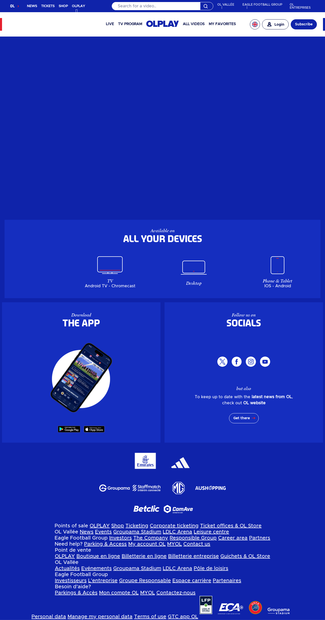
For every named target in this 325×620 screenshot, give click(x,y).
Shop (117, 525)
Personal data (48, 616)
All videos (194, 24)
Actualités (67, 568)
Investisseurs (71, 580)
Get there (241, 418)
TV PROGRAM (130, 24)
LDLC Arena (177, 531)
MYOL (174, 544)
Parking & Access (105, 544)
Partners (259, 538)
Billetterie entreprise (193, 556)
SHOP (63, 6)
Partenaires (227, 580)
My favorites (222, 24)
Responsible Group (193, 538)
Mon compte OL (119, 592)
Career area (233, 538)
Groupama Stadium (137, 531)
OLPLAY (100, 525)
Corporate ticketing (174, 525)
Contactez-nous (176, 592)
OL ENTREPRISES (300, 6)
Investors (120, 538)
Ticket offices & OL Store (231, 525)
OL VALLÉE (225, 4)
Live (110, 24)
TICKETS (48, 6)
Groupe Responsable (145, 580)
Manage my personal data (100, 616)
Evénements (96, 568)
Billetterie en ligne (144, 556)
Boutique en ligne (98, 556)
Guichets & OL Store (245, 556)
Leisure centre (211, 531)
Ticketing (136, 525)
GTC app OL (183, 616)
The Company (150, 538)
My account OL (147, 544)
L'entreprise (103, 580)
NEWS (32, 6)
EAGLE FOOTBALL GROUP (262, 4)
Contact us (196, 544)
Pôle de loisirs (211, 568)
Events (103, 531)
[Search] (162, 6)
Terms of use (150, 616)
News (86, 531)
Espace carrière (191, 580)
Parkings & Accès (76, 592)
